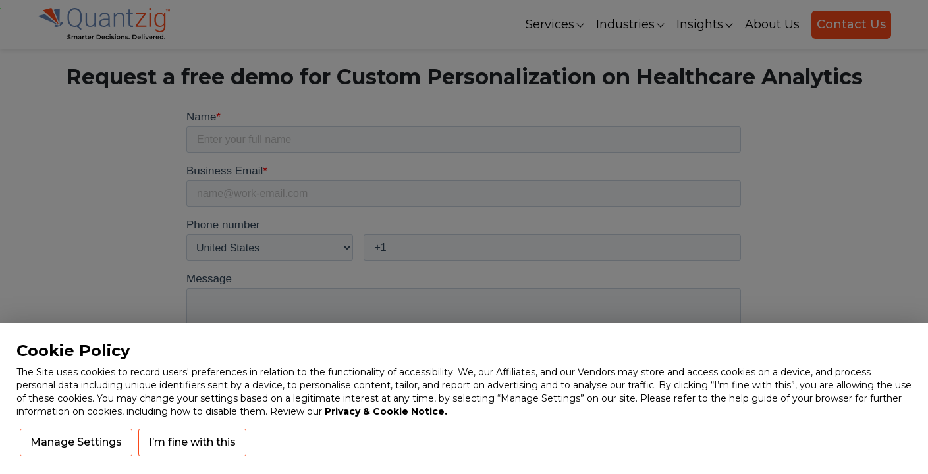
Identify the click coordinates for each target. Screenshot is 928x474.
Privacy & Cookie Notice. (386, 411)
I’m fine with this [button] (192, 442)
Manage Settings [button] (76, 442)
